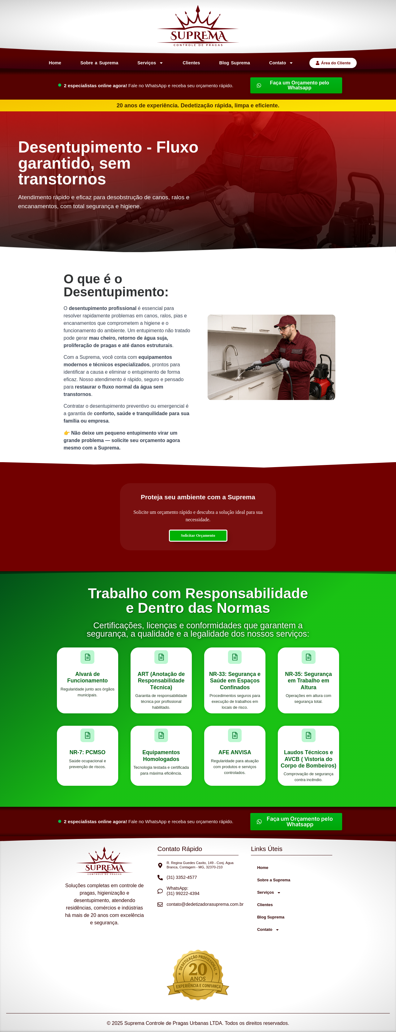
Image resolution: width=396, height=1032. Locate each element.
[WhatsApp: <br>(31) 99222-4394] (160, 891)
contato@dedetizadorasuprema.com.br (204, 904)
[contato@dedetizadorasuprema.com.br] (160, 904)
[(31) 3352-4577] (160, 877)
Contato (281, 63)
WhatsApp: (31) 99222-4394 (182, 891)
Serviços (150, 63)
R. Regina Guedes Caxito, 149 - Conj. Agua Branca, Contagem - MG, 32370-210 (199, 865)
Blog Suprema (234, 62)
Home (55, 62)
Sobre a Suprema (99, 62)
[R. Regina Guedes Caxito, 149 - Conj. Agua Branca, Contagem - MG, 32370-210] (160, 865)
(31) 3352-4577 (181, 877)
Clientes (191, 62)
